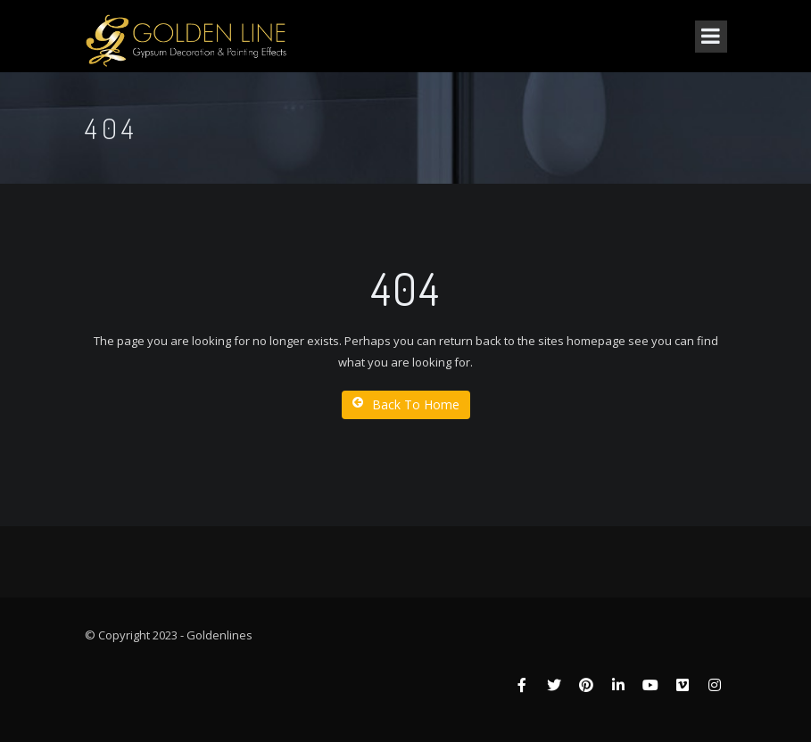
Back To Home (405, 404)
